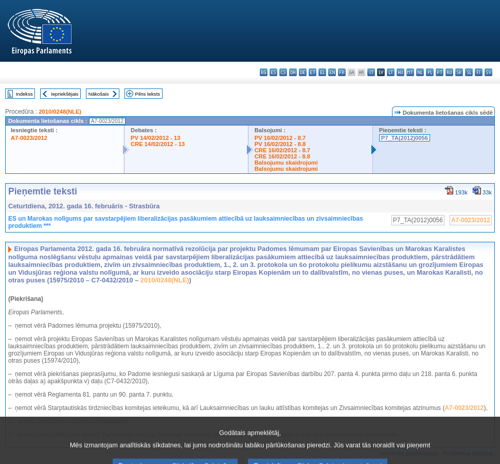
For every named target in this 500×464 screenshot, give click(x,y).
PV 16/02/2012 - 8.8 (280, 144)
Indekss (24, 94)
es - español (273, 72)
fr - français (342, 72)
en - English (332, 72)
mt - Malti (410, 72)
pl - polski (430, 72)
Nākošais (98, 94)
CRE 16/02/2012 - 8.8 (282, 156)
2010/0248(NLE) (60, 112)
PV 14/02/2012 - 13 (155, 138)
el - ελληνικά (322, 72)
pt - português (439, 72)
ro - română (449, 72)
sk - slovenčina (459, 72)
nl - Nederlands (420, 72)
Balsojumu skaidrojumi (286, 162)
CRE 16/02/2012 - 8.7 (282, 150)
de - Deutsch (303, 72)
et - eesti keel (312, 72)
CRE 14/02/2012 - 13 (158, 144)
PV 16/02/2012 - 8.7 (280, 138)
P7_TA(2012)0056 (404, 138)
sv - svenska (488, 72)
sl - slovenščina (469, 72)
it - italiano (371, 72)
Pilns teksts (147, 94)
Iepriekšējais (64, 94)
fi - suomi (479, 72)
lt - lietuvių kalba (391, 72)
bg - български (263, 72)
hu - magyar (400, 72)
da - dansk (293, 72)
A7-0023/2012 (29, 138)
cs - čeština (283, 72)
